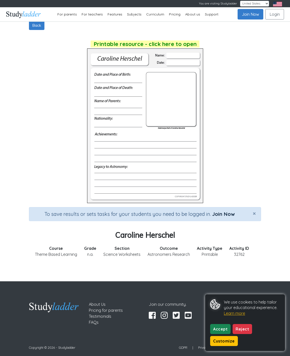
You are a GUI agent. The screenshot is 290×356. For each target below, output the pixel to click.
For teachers (92, 14)
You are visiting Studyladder (218, 3)
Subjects (134, 14)
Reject (242, 329)
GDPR (183, 348)
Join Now (250, 14)
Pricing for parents (106, 310)
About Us (97, 304)
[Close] (254, 213)
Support (211, 14)
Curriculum (155, 14)
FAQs (94, 322)
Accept (220, 329)
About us (192, 14)
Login (275, 14)
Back (36, 25)
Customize (224, 341)
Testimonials (100, 316)
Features (115, 14)
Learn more (234, 313)
